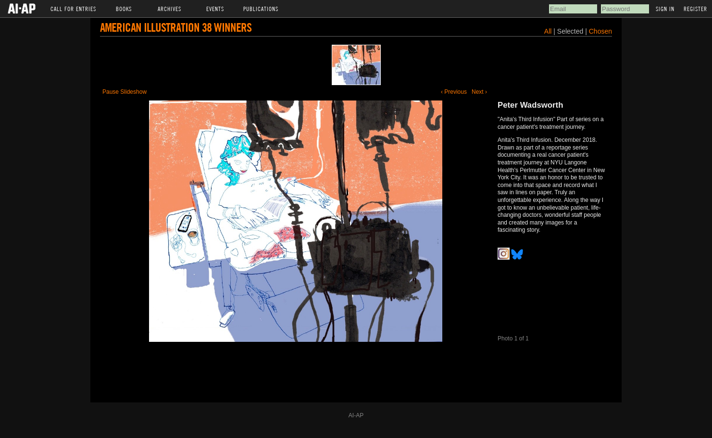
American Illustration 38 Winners (175, 27)
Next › (479, 91)
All (548, 31)
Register (695, 9)
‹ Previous (454, 91)
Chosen (600, 31)
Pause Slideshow (124, 91)
